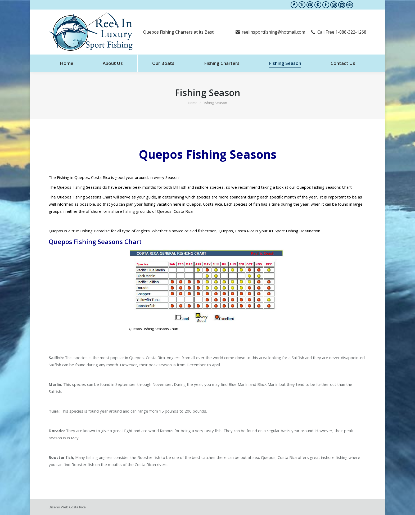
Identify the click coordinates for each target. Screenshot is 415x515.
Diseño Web (58, 507)
